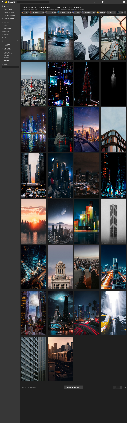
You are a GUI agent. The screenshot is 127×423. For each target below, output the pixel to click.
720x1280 (6, 55)
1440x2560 (12, 48)
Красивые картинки (8, 15)
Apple (4, 37)
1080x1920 (7, 52)
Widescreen (6, 60)
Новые (6, 25)
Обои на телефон (8, 9)
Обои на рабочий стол (9, 12)
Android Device (7, 41)
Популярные (7, 28)
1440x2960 (7, 44)
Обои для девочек (8, 18)
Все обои (5, 6)
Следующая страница (73, 387)
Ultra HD (5, 34)
